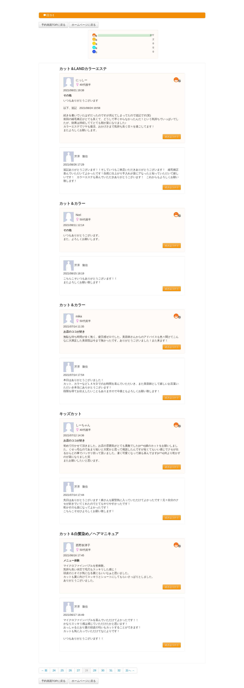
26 (70, 670)
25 (62, 670)
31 (110, 670)
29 (94, 670)
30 (102, 670)
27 (78, 670)
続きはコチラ (172, 136)
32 (119, 670)
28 (86, 670)
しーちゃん (83, 425)
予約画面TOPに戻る (53, 24)
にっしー (81, 80)
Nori (78, 215)
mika (79, 316)
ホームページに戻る (84, 24)
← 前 (44, 670)
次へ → (130, 670)
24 (54, 670)
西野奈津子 (83, 545)
